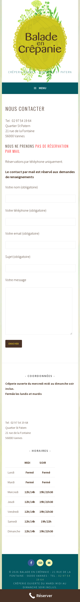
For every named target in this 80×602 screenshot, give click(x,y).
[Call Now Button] (40, 595)
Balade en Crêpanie (39, 42)
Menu (42, 88)
